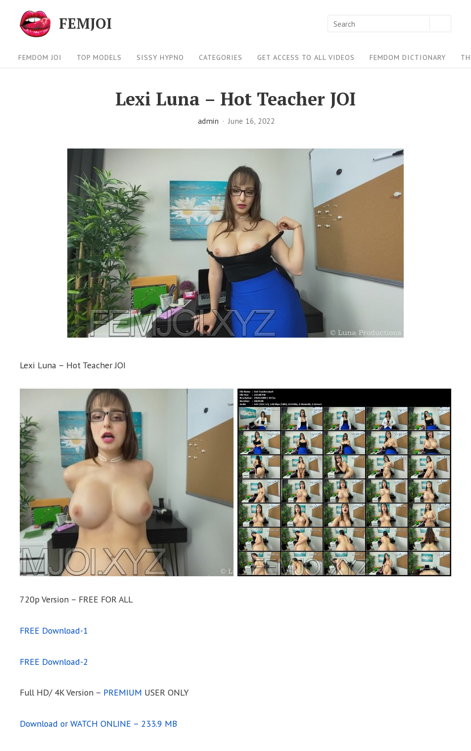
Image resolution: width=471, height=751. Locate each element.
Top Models (99, 57)
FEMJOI (85, 23)
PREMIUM (122, 692)
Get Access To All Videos (306, 57)
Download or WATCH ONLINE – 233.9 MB (98, 723)
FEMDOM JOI (40, 57)
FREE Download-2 (54, 661)
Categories (220, 57)
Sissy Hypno (160, 57)
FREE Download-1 (54, 630)
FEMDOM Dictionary (408, 57)
